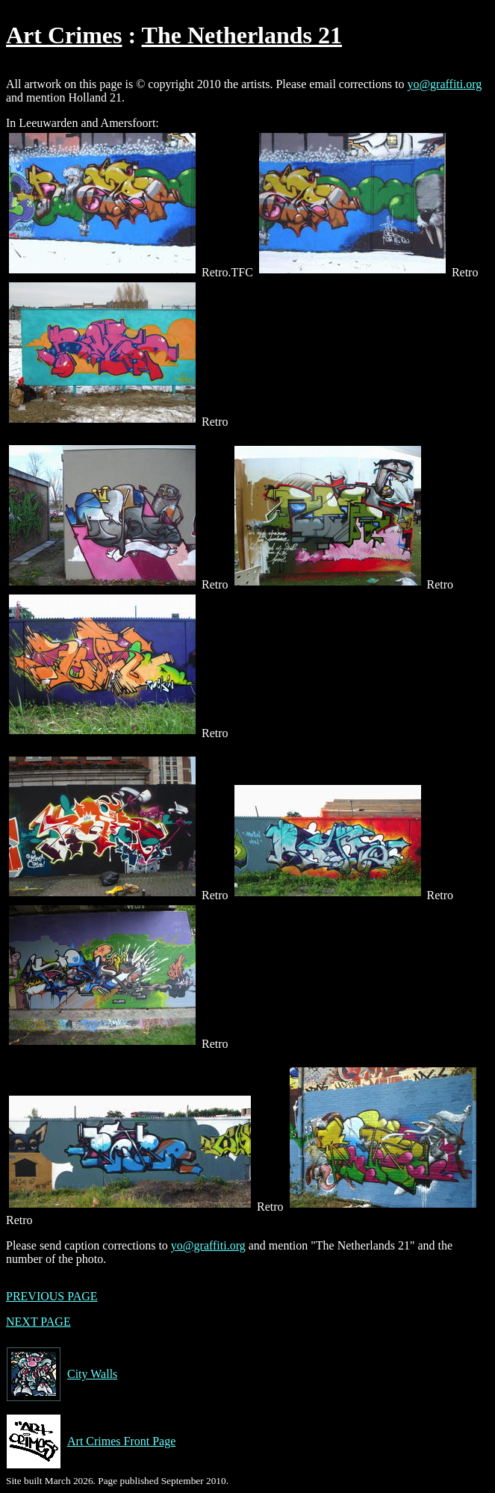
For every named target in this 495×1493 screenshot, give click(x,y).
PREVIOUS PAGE (52, 1296)
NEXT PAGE (38, 1321)
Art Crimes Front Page (90, 1441)
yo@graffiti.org (444, 84)
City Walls (61, 1374)
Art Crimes (64, 35)
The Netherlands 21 (242, 35)
